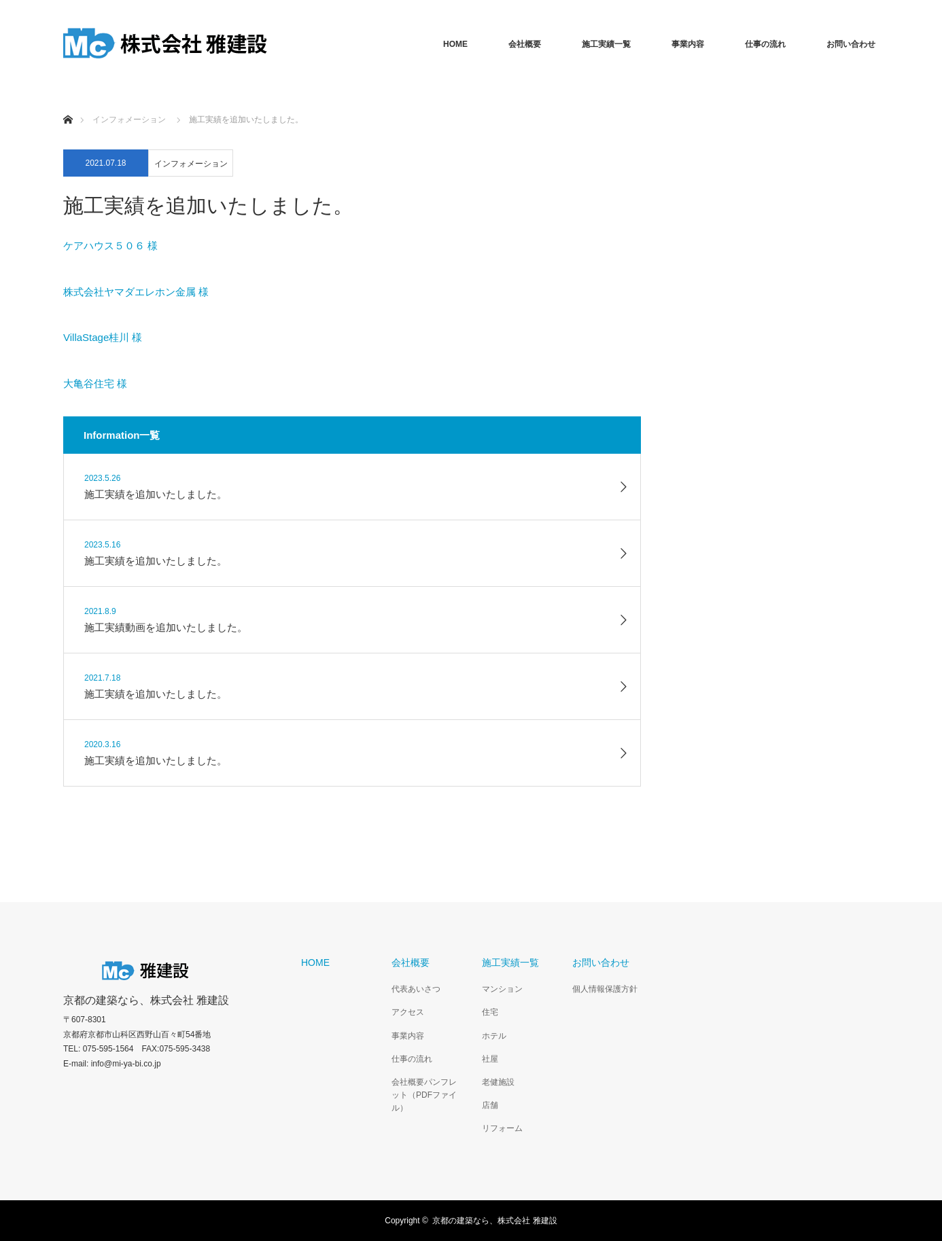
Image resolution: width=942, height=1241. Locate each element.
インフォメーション (191, 163)
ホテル (494, 1036)
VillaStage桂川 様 (102, 337)
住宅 (490, 1012)
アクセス (407, 1012)
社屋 (490, 1059)
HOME (455, 44)
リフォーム (502, 1128)
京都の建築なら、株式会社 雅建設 (146, 1000)
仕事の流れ (765, 44)
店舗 (490, 1105)
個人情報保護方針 (605, 989)
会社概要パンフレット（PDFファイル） (424, 1095)
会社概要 (524, 44)
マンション (502, 989)
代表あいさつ (415, 989)
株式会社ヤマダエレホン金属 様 (136, 292)
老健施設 (498, 1082)
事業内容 (687, 44)
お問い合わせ (850, 44)
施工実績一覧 (606, 44)
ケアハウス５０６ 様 (110, 245)
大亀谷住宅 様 (95, 383)
